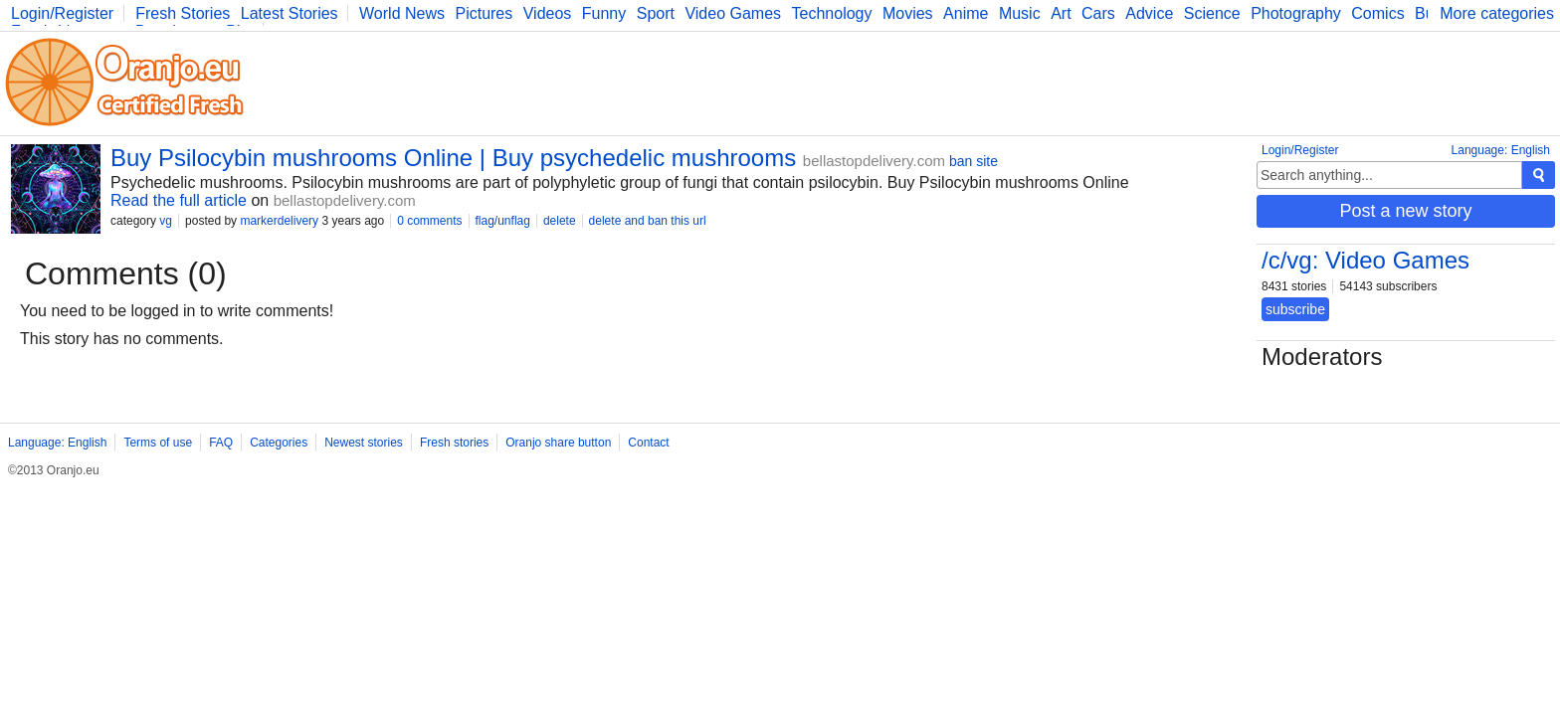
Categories (278, 442)
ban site (973, 161)
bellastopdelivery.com (874, 160)
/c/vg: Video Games (1365, 260)
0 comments (429, 221)
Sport (656, 13)
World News (402, 13)
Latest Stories (289, 13)
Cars (1098, 13)
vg (165, 221)
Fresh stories (454, 442)
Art (1061, 13)
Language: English (1501, 150)
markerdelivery (279, 221)
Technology (832, 13)
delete (559, 221)
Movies (907, 13)
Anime (965, 13)
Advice (1149, 13)
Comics (1377, 13)
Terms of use (157, 442)
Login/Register (62, 13)
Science (1212, 13)
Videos (547, 13)
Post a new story (1405, 211)
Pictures (483, 13)
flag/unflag (503, 221)
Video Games (732, 13)
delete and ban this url (647, 221)
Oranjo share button (558, 442)
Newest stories (363, 442)
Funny (604, 13)
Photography (1296, 13)
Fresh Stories (182, 13)
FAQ (221, 442)
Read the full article (178, 200)
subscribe (1295, 309)
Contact (648, 442)
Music (1020, 13)
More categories (1497, 13)
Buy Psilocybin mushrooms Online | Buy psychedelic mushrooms (453, 157)
